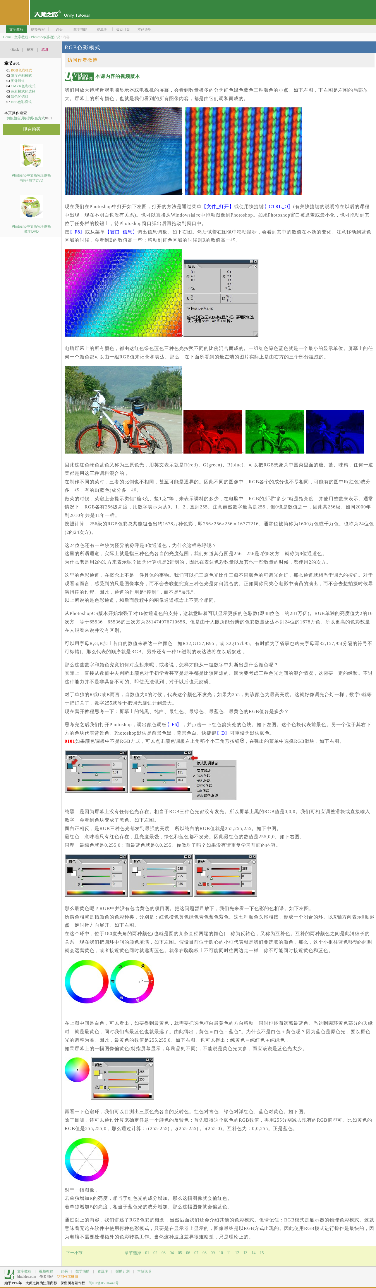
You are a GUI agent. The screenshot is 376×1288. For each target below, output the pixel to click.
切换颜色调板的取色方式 (25, 118)
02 (155, 1253)
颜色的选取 (19, 97)
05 (180, 1253)
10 (221, 1253)
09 (213, 1253)
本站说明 (144, 1271)
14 (253, 1253)
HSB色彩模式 (21, 102)
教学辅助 (82, 1271)
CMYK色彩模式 (23, 86)
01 (147, 1253)
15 (262, 1253)
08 (204, 1253)
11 (229, 1253)
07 (196, 1253)
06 (188, 1253)
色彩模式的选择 (23, 91)
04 (172, 1253)
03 (164, 1253)
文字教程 (21, 37)
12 (237, 1253)
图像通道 (18, 81)
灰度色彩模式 (21, 76)
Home (7, 37)
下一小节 (74, 1253)
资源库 (102, 1271)
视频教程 (46, 1271)
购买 (64, 1271)
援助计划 (123, 1271)
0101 (70, 741)
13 (245, 1253)
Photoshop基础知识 (45, 37)
